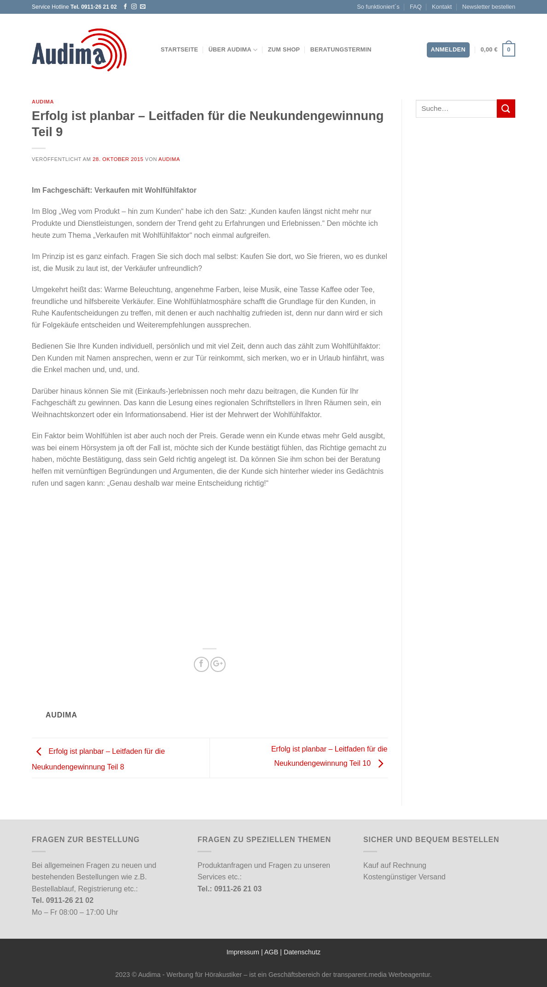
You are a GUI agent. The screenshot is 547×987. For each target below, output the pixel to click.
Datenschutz (302, 952)
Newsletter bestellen (488, 6)
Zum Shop (284, 49)
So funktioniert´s (378, 6)
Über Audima (233, 50)
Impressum (243, 952)
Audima (43, 101)
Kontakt (442, 6)
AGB (271, 952)
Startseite (179, 49)
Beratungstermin (341, 49)
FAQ (416, 6)
